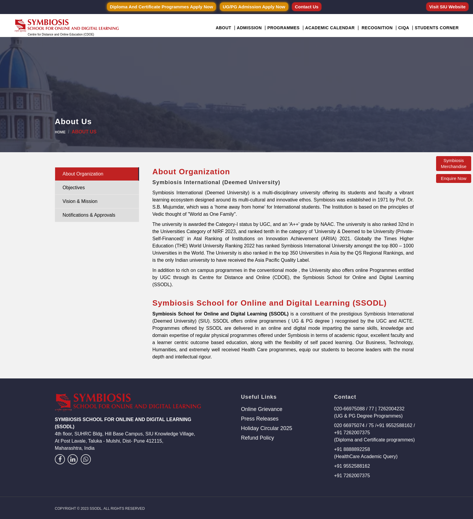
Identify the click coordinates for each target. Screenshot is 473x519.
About (223, 27)
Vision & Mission (80, 201)
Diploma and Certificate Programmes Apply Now (161, 6)
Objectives (74, 187)
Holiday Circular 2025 (266, 428)
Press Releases (259, 419)
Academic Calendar (330, 27)
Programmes (283, 27)
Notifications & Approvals (89, 215)
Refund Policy (257, 438)
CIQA (403, 27)
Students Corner (437, 27)
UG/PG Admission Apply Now (254, 6)
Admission (249, 27)
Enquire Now (453, 178)
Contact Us (306, 6)
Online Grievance (261, 409)
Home (60, 132)
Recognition (377, 27)
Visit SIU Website (447, 6)
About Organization (83, 173)
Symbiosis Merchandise (453, 163)
